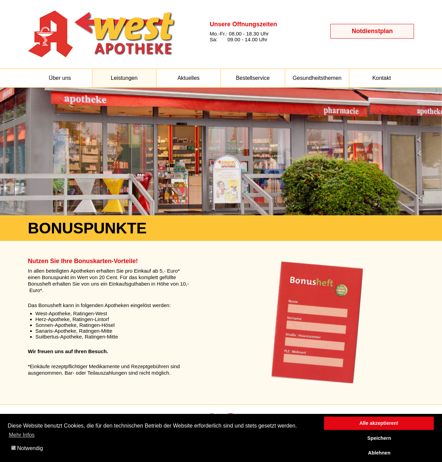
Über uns (60, 78)
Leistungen (124, 78)
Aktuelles (188, 78)
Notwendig (27, 448)
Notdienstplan (372, 31)
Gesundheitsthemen (317, 78)
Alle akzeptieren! (378, 423)
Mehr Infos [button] (22, 435)
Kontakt (381, 78)
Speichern (379, 438)
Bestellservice (253, 78)
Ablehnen (379, 453)
